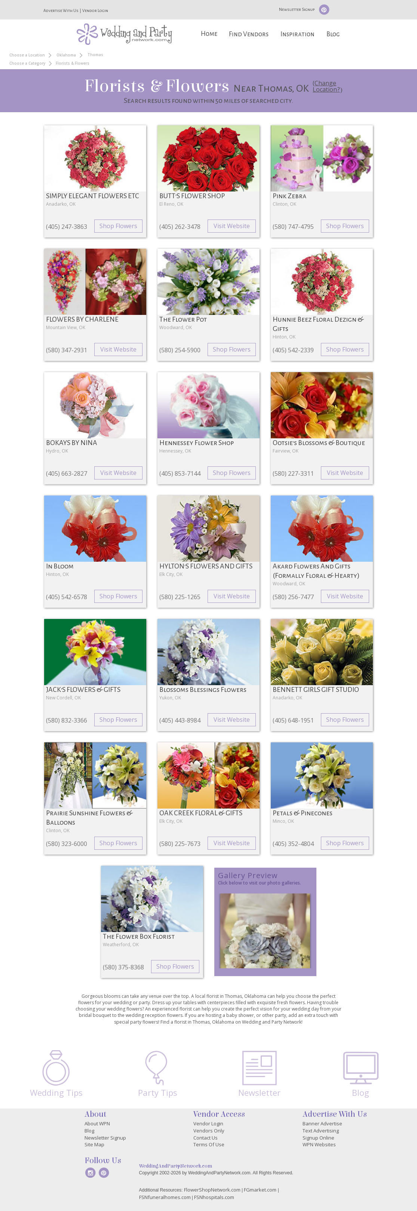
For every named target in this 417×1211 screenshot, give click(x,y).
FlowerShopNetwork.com (212, 1189)
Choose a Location (27, 55)
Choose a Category (27, 63)
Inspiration (297, 34)
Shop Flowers (118, 226)
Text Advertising (321, 1130)
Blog (333, 34)
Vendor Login (95, 10)
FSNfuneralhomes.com (165, 1197)
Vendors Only (208, 1130)
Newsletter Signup (297, 9)
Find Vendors (249, 34)
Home (209, 33)
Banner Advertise (322, 1123)
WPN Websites (319, 1144)
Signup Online (318, 1137)
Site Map (94, 1144)
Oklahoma (66, 55)
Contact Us (205, 1137)
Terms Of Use (208, 1144)
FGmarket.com (260, 1189)
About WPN (97, 1123)
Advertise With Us (61, 10)
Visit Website (232, 226)
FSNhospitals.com (214, 1197)
